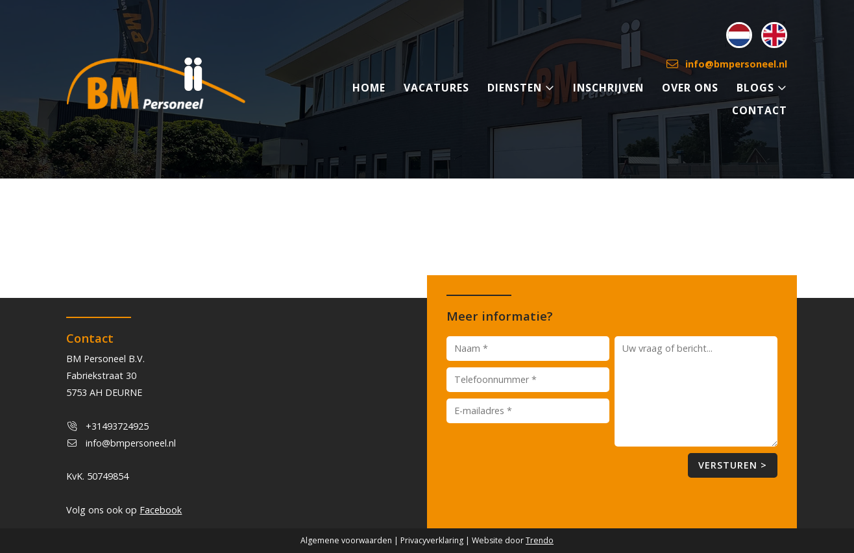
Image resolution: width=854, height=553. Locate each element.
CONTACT (759, 110)
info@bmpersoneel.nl (726, 64)
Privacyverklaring (431, 540)
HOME (368, 87)
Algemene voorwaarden (346, 540)
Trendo (540, 540)
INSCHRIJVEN (608, 87)
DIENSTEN (521, 87)
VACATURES (436, 87)
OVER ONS (690, 87)
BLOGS (762, 87)
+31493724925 (117, 426)
